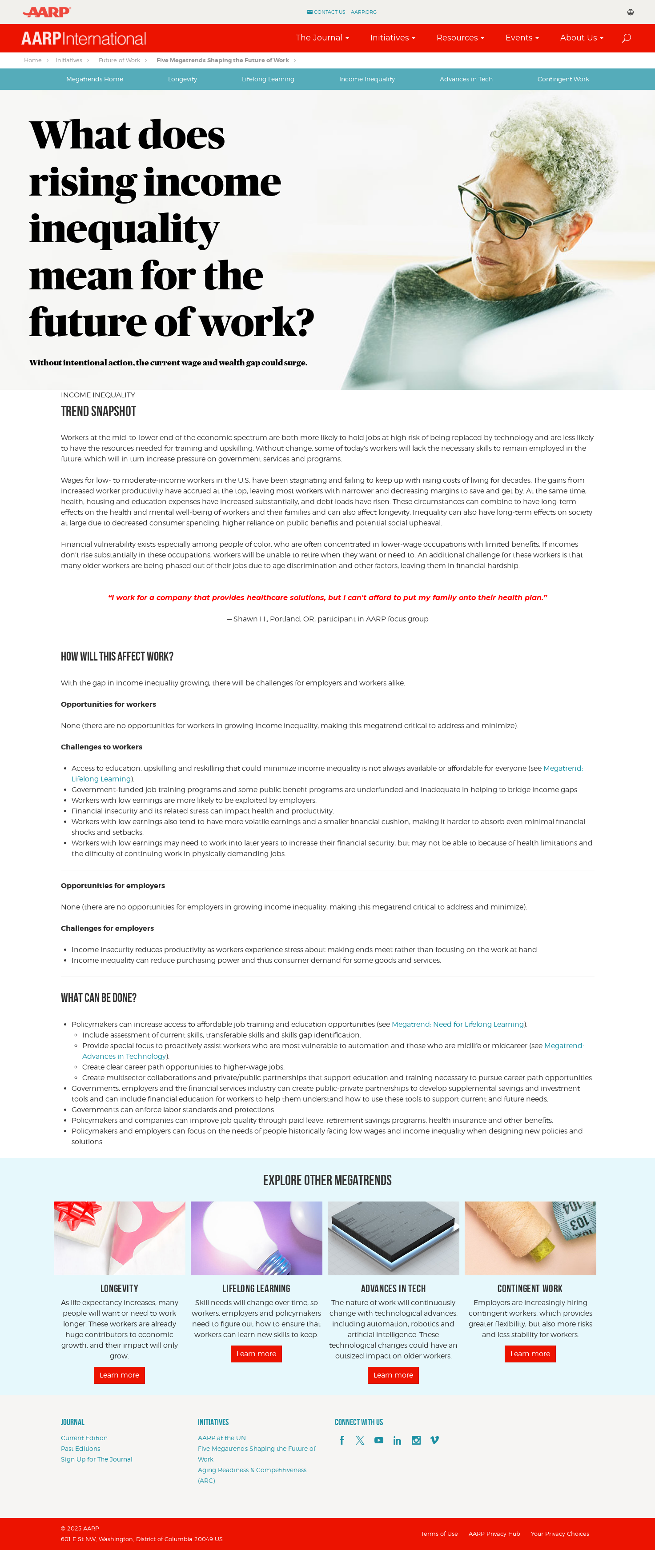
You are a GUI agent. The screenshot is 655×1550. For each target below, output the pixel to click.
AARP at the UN (222, 1438)
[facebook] (342, 1441)
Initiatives (389, 38)
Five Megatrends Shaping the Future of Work (223, 60)
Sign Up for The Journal (97, 1459)
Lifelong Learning (268, 79)
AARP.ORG (364, 12)
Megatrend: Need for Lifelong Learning (458, 1024)
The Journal (319, 38)
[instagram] (416, 1441)
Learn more (119, 1375)
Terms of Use (439, 1533)
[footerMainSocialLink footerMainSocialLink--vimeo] (434, 1441)
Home (33, 60)
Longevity (182, 79)
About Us (578, 38)
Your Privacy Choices (560, 1533)
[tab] (95, 79)
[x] (360, 1441)
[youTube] (379, 1441)
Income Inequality (367, 79)
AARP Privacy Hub (494, 1533)
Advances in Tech (466, 79)
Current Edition (84, 1438)
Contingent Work (563, 79)
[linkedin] (397, 1441)
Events (519, 38)
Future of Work (119, 60)
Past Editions (80, 1448)
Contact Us (330, 12)
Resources (457, 38)
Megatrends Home (94, 79)
